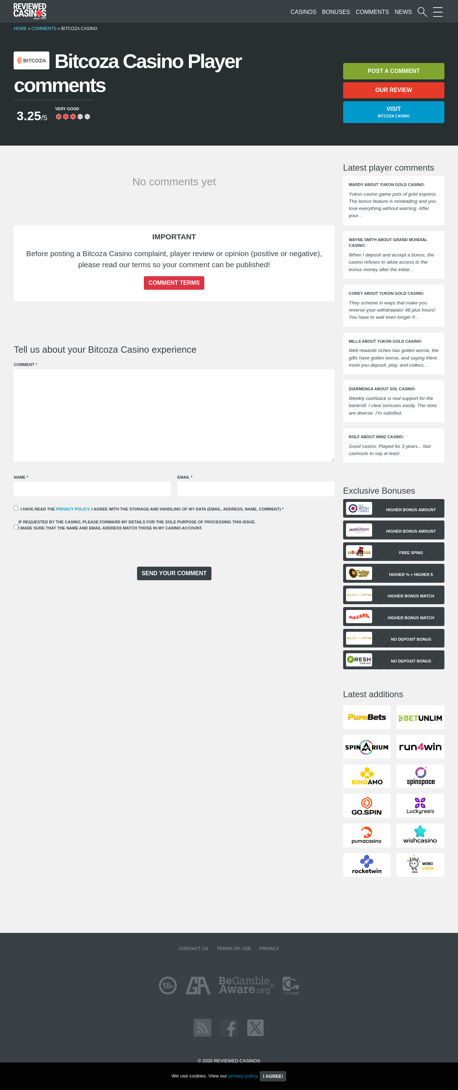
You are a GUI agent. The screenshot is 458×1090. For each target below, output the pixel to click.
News (403, 12)
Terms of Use (233, 948)
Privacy (269, 948)
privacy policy (72, 509)
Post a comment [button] (393, 71)
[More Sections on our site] (437, 12)
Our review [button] (393, 90)
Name (21, 477)
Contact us (193, 948)
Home (20, 28)
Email (185, 477)
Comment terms (174, 283)
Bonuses (336, 12)
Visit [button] (393, 112)
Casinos (303, 12)
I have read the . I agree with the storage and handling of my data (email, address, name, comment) (151, 509)
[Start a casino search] (422, 12)
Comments (372, 12)
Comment (25, 364)
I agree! (273, 1076)
